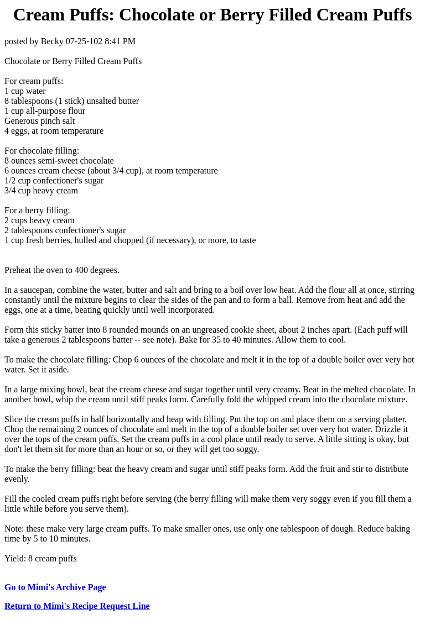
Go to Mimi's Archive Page (55, 587)
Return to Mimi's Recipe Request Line (77, 606)
